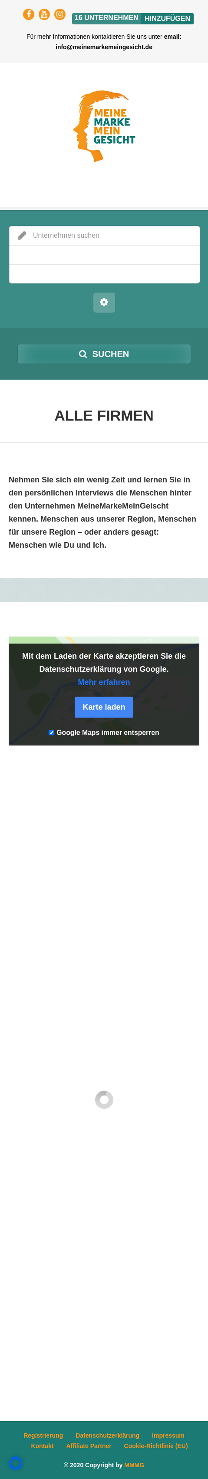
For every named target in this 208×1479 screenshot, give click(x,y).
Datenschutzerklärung (107, 1435)
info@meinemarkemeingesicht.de (104, 47)
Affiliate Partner (88, 1445)
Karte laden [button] (104, 707)
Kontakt (42, 1445)
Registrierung (43, 1435)
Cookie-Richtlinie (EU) (156, 1445)
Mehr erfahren (104, 682)
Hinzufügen (167, 18)
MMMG (134, 1465)
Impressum (168, 1435)
